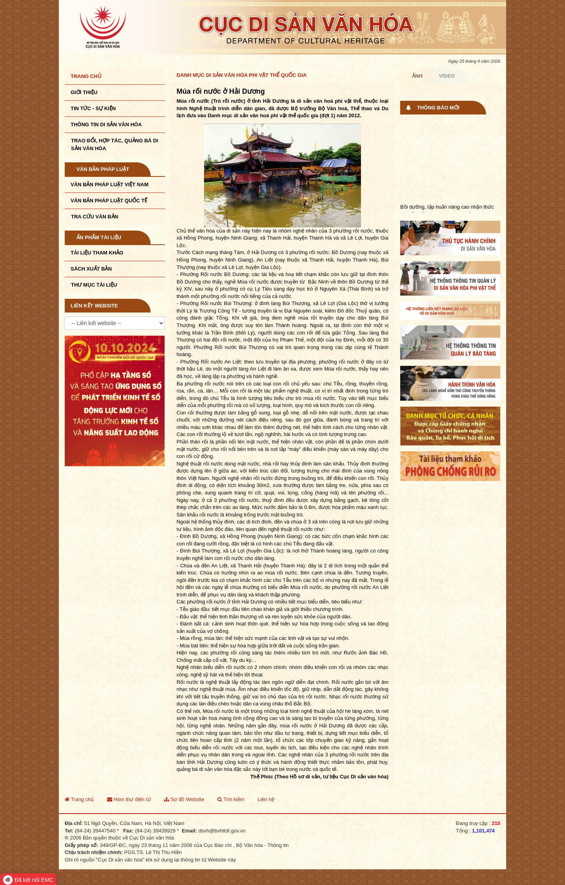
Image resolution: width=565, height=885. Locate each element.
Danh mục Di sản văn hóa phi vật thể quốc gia (241, 75)
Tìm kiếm (230, 799)
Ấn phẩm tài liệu (99, 237)
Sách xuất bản (91, 269)
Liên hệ (265, 799)
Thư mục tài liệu (94, 285)
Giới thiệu (84, 92)
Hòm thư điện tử (129, 799)
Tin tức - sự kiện (93, 108)
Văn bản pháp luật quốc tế (109, 201)
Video (447, 76)
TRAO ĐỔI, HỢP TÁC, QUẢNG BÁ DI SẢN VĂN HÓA (114, 144)
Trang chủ (86, 76)
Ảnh (417, 76)
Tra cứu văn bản (94, 217)
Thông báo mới (438, 108)
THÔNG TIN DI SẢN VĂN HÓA (106, 124)
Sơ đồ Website (184, 799)
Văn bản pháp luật (103, 169)
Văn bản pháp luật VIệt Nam (109, 184)
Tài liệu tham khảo (97, 253)
